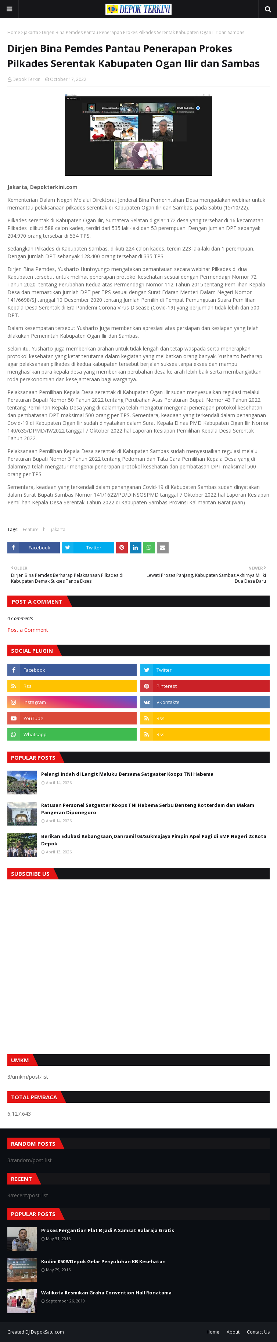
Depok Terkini (27, 79)
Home (13, 32)
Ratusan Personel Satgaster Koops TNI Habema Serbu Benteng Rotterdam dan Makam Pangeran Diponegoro (147, 809)
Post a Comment (27, 629)
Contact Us (258, 1332)
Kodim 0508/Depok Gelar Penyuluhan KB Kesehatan (103, 1261)
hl (45, 529)
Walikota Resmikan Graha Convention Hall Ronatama (106, 1292)
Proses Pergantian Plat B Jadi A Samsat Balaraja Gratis (107, 1230)
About (233, 1332)
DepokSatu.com (47, 1332)
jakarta (31, 32)
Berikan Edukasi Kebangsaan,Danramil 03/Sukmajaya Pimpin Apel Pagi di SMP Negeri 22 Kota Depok (153, 840)
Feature (31, 529)
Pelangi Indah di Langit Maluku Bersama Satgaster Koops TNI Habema (127, 774)
